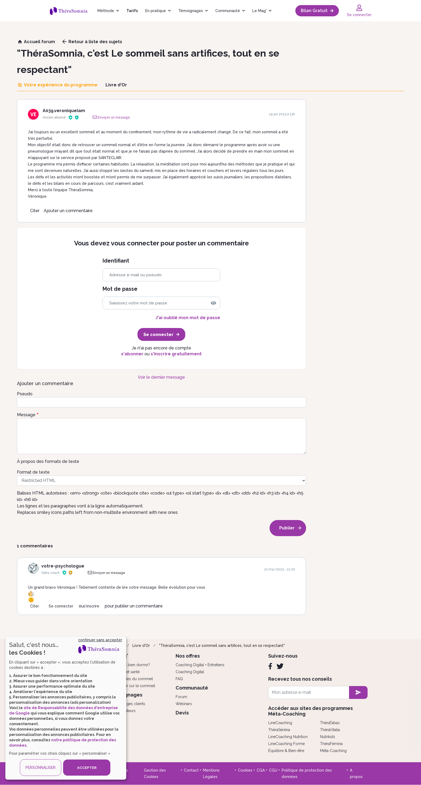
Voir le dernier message (161, 377)
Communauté (227, 11)
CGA (261, 770)
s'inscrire (91, 606)
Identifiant (116, 261)
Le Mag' (259, 11)
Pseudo (24, 393)
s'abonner (132, 353)
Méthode (105, 11)
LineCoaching (280, 723)
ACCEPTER (87, 767)
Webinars (184, 704)
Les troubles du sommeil (131, 679)
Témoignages (190, 11)
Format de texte (33, 472)
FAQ (179, 679)
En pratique (155, 11)
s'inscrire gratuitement (176, 353)
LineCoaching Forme (286, 744)
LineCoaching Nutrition (288, 737)
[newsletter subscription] (358, 692)
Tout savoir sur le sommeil (132, 686)
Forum (181, 697)
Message (26, 414)
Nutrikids (327, 737)
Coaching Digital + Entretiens (200, 665)
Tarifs (132, 11)
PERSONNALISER (41, 767)
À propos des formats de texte (48, 461)
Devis (182, 713)
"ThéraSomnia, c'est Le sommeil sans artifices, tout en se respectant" (222, 645)
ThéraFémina (331, 744)
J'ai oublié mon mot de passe (187, 317)
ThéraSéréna (279, 730)
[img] (213, 303)
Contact (191, 770)
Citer (34, 210)
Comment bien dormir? (129, 665)
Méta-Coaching (333, 751)
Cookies (245, 770)
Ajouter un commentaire (68, 210)
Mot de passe (120, 289)
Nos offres (188, 656)
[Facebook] (270, 666)
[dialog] (65, 708)
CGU (273, 770)
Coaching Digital (190, 672)
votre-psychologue (62, 566)
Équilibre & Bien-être (286, 751)
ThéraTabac (330, 723)
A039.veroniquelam (64, 110)
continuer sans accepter (100, 640)
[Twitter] (280, 666)
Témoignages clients (127, 704)
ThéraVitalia (330, 730)
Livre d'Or (141, 645)
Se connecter (61, 606)
